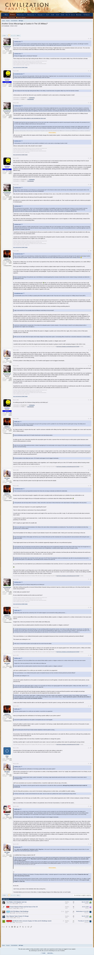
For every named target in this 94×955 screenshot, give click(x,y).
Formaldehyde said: (18, 73)
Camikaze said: (17, 41)
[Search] (86, 14)
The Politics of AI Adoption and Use (16, 902)
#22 (90, 70)
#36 (90, 706)
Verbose (87, 908)
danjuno (8, 917)
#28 (90, 365)
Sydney (10, 86)
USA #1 (10, 53)
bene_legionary (9, 908)
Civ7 (47, 15)
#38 (90, 763)
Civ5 (57, 15)
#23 (90, 102)
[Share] (88, 38)
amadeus (87, 903)
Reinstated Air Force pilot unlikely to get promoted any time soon (29, 118)
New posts (5, 17)
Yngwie (7, 922)
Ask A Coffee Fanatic (23, 67)
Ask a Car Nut (16, 67)
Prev (4, 35)
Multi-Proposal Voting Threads (22, 913)
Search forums (11, 17)
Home (6, 15)
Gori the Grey (9, 903)
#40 (90, 844)
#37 (90, 747)
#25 (90, 184)
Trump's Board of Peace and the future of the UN (24, 906)
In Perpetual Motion (8, 265)
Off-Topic (20, 903)
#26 (90, 250)
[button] (25, 14)
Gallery (40, 15)
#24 (90, 158)
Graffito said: (17, 421)
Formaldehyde (6, 26)
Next (18, 35)
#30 (90, 418)
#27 (90, 350)
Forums (12, 14)
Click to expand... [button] (52, 132)
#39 (90, 806)
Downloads (30, 15)
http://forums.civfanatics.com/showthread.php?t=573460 (67, 346)
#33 (90, 579)
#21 (90, 38)
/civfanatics (32, 97)
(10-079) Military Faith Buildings (19, 911)
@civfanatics (30, 99)
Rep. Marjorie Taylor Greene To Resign (17, 916)
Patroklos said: (17, 847)
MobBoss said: (17, 658)
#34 (90, 607)
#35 (90, 655)
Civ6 (52, 15)
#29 (90, 399)
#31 (90, 470)
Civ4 (62, 15)
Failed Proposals (19, 922)
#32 (90, 485)
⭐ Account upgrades (21, 17)
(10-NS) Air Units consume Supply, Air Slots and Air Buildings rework (31, 921)
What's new (20, 15)
